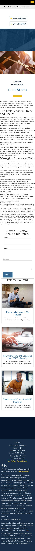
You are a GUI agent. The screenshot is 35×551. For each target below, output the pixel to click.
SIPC (27, 531)
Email (6, 248)
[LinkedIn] (5, 464)
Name (6, 237)
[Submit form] (8, 274)
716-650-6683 (18, 24)
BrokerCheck (24, 471)
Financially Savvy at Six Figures (17, 313)
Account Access (18, 18)
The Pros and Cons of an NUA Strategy (17, 400)
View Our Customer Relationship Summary (17, 6)
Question (6, 259)
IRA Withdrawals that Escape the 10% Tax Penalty (17, 357)
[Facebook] (2, 464)
